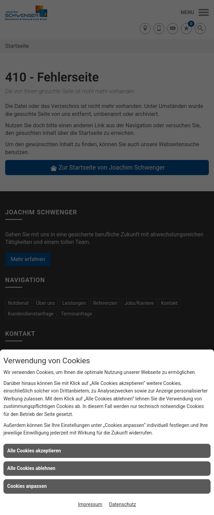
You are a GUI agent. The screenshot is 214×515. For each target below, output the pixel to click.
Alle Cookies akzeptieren (34, 450)
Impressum (90, 504)
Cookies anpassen (27, 486)
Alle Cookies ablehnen (31, 468)
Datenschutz (122, 504)
